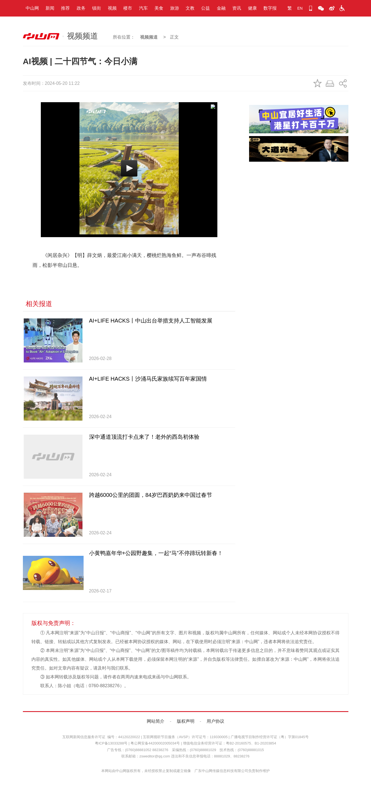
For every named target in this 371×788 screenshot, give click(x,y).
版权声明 (185, 721)
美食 (158, 8)
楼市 (127, 8)
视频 (112, 8)
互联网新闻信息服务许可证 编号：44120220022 (101, 737)
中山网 (32, 8)
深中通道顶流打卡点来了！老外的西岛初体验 (144, 437)
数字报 (270, 8)
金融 (221, 8)
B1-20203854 (265, 743)
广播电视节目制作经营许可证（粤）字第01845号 (270, 737)
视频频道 (149, 37)
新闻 (50, 8)
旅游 (174, 8)
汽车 (143, 8)
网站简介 (155, 721)
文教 (190, 8)
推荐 (65, 8)
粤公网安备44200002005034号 (155, 743)
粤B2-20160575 (238, 743)
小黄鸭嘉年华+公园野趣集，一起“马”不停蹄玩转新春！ (156, 553)
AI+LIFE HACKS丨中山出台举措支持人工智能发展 (150, 321)
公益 (205, 8)
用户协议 (215, 721)
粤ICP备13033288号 (111, 743)
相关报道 (39, 303)
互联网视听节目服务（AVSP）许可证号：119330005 (185, 737)
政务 (81, 8)
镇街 (96, 8)
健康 (252, 8)
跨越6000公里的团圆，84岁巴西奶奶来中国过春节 (150, 495)
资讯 (236, 8)
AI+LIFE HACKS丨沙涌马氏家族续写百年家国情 (148, 379)
